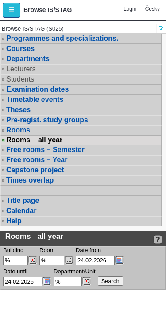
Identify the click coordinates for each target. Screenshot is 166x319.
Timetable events (35, 99)
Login (130, 9)
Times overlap (30, 180)
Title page (22, 200)
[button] (11, 10)
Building (13, 250)
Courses (20, 48)
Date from (88, 250)
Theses (18, 109)
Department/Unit (75, 271)
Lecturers (21, 69)
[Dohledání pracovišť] (86, 281)
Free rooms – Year (36, 159)
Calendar (21, 210)
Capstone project (35, 170)
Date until (15, 271)
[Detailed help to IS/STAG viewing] (157, 239)
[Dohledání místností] (68, 260)
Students (20, 79)
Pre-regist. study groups (47, 120)
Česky (152, 9)
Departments (28, 58)
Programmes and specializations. (62, 38)
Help (14, 221)
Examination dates (37, 89)
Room (47, 250)
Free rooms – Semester (45, 149)
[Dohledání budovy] (32, 260)
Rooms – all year (34, 140)
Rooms (18, 130)
